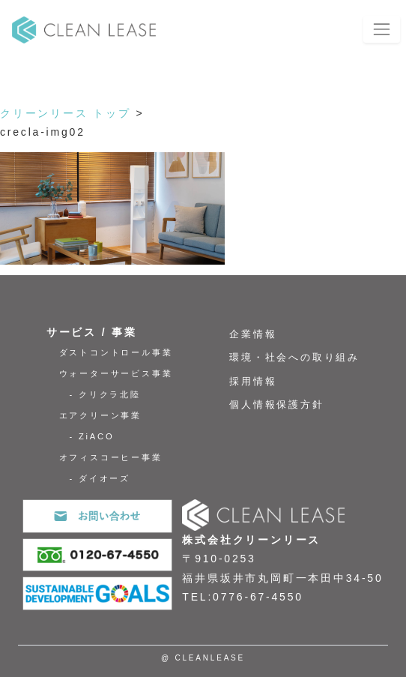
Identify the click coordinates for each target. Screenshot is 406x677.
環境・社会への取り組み (294, 357)
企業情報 (252, 334)
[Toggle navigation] (381, 29)
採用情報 (252, 381)
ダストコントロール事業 (116, 352)
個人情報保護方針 (276, 405)
